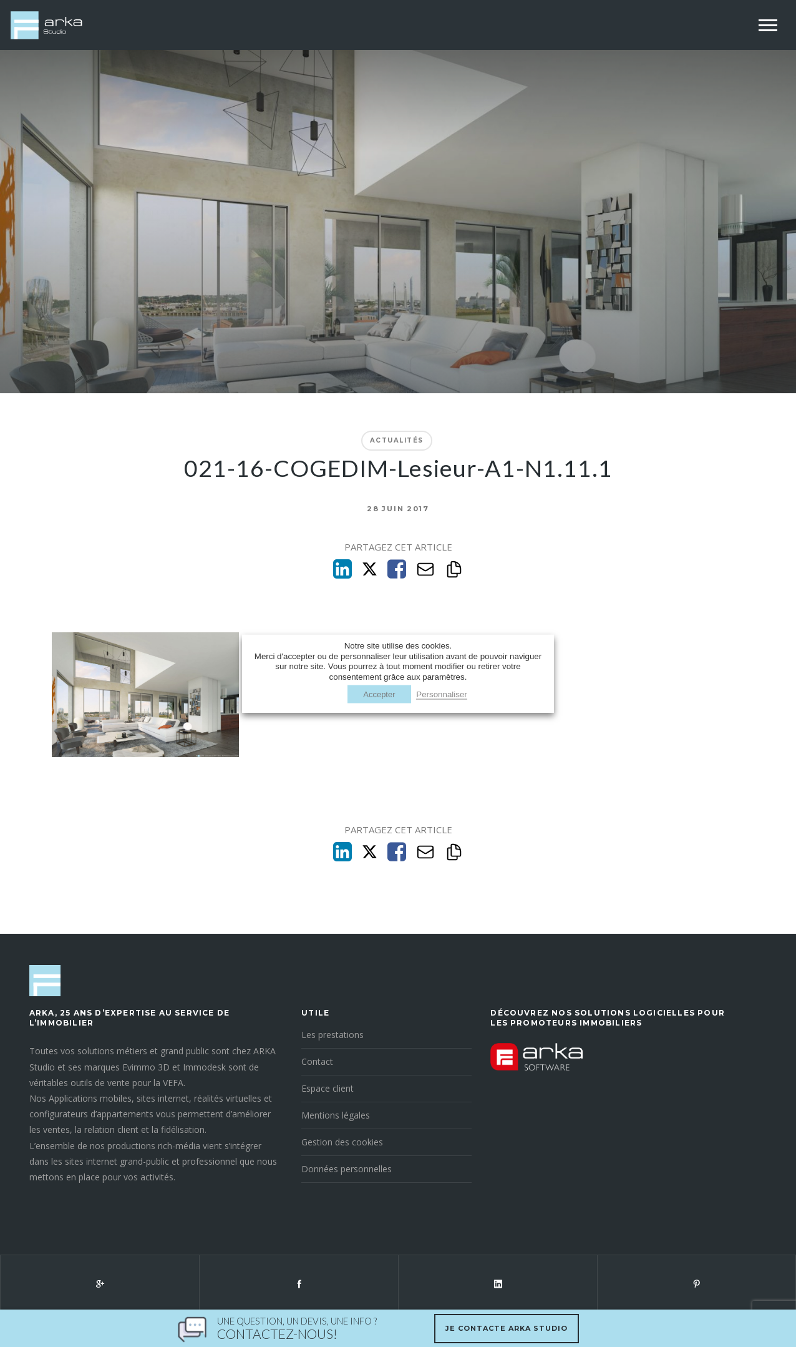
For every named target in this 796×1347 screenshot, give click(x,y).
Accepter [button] (379, 693)
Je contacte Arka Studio (506, 1328)
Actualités (397, 440)
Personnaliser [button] (441, 693)
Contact (317, 1061)
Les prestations (332, 1035)
